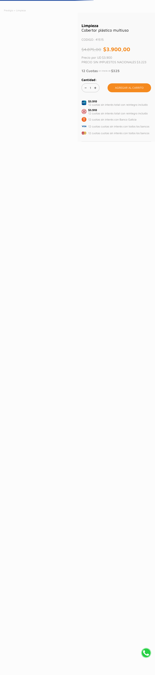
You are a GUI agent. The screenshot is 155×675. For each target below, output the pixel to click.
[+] (95, 88)
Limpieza (21, 10)
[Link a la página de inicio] (9, 10)
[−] (86, 88)
